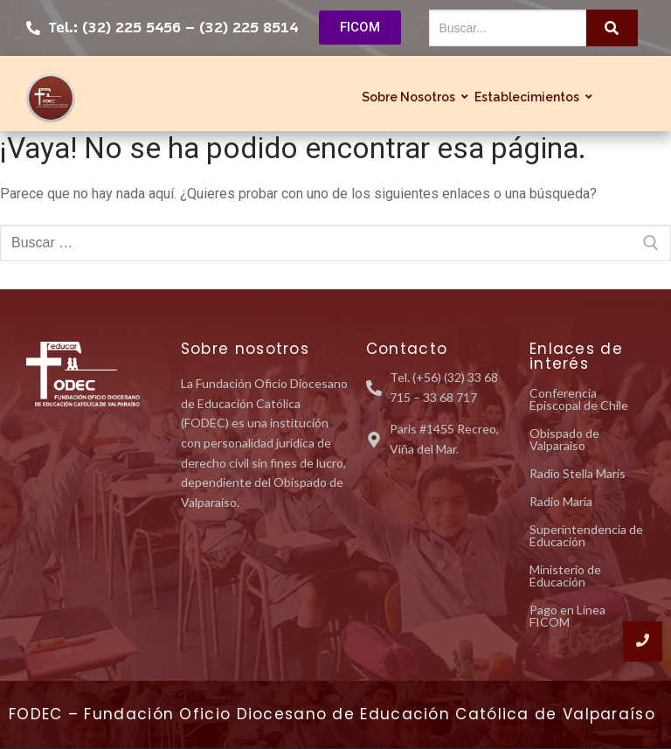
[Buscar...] (507, 28)
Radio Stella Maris (577, 473)
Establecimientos (529, 97)
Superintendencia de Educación (586, 535)
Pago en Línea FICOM (567, 615)
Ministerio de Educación (565, 575)
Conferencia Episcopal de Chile (578, 399)
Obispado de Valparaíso (564, 439)
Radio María (560, 501)
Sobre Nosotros (411, 97)
